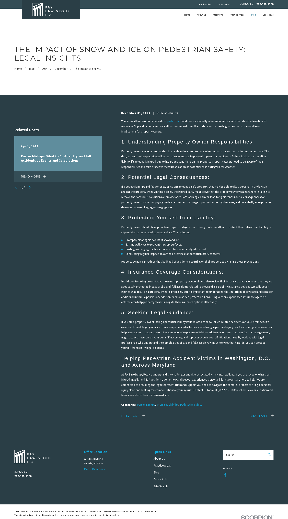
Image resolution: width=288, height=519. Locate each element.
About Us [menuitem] (201, 14)
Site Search (161, 486)
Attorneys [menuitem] (218, 14)
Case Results (223, 4)
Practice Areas (162, 465)
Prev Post (130, 415)
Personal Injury (146, 404)
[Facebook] (225, 475)
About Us (159, 458)
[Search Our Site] (269, 454)
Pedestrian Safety (191, 404)
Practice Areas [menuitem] (237, 14)
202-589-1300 (265, 4)
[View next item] (29, 187)
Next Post (259, 415)
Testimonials (205, 4)
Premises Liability (167, 404)
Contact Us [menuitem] (268, 14)
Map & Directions (94, 469)
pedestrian (173, 121)
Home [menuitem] (187, 14)
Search (230, 455)
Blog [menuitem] (253, 14)
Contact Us (160, 479)
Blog (156, 472)
